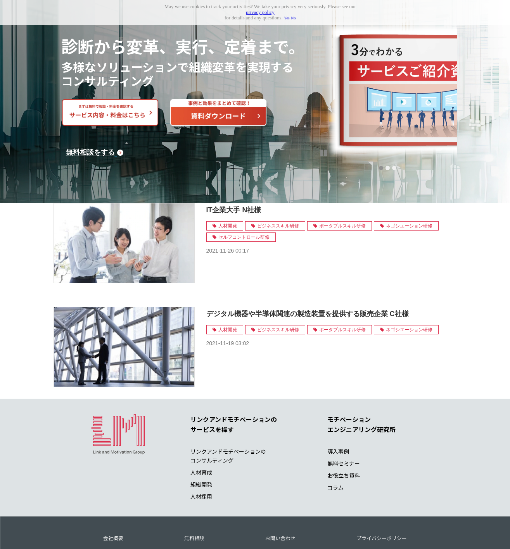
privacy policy (260, 12)
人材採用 (201, 462)
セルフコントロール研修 (244, 202)
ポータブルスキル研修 (342, 191)
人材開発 (227, 191)
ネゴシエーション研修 (409, 191)
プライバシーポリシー (381, 503)
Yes (287, 18)
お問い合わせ (280, 503)
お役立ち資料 (343, 441)
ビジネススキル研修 (278, 191)
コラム (335, 453)
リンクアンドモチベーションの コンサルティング (228, 421)
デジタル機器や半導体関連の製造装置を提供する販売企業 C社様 (307, 279)
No (293, 18)
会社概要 (113, 503)
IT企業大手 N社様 (233, 175)
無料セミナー (343, 429)
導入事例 (338, 417)
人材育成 (201, 438)
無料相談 (194, 503)
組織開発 (201, 450)
